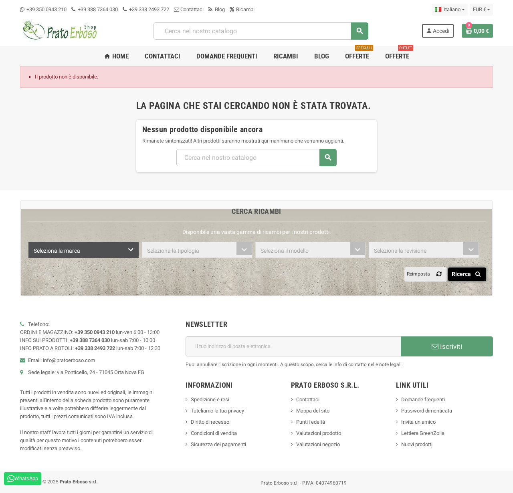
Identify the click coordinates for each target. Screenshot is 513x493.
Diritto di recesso (210, 422)
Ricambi (242, 9)
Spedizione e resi (210, 399)
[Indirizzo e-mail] (293, 346)
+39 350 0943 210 (46, 9)
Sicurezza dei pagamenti (218, 444)
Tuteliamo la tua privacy (217, 411)
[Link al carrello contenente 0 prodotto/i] (477, 31)
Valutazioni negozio (318, 444)
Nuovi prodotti (416, 444)
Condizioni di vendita (214, 433)
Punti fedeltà (310, 422)
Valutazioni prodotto (318, 433)
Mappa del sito (312, 411)
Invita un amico (418, 422)
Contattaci (189, 9)
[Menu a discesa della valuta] (481, 10)
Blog (216, 9)
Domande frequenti (423, 399)
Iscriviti (447, 346)
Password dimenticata (426, 411)
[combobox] (83, 250)
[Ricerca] (260, 31)
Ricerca (467, 274)
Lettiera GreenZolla (422, 433)
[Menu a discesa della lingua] (449, 10)
